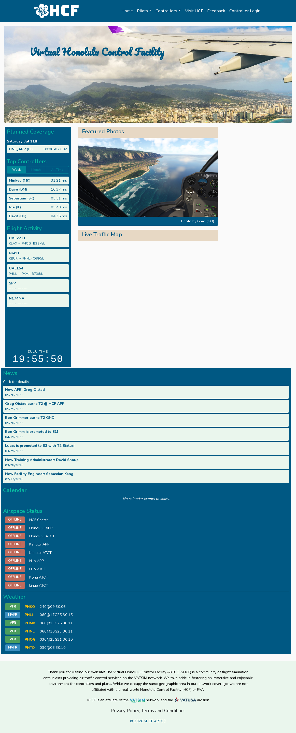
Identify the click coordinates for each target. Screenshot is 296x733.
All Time (57, 169)
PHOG (30, 639)
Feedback (216, 11)
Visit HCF (194, 11)
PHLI (29, 614)
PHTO (30, 647)
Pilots (142, 11)
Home (127, 11)
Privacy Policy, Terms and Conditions (148, 711)
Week (16, 169)
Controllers (166, 11)
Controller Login (244, 11)
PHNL (30, 631)
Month (36, 169)
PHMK (30, 623)
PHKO (30, 606)
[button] (88, 176)
